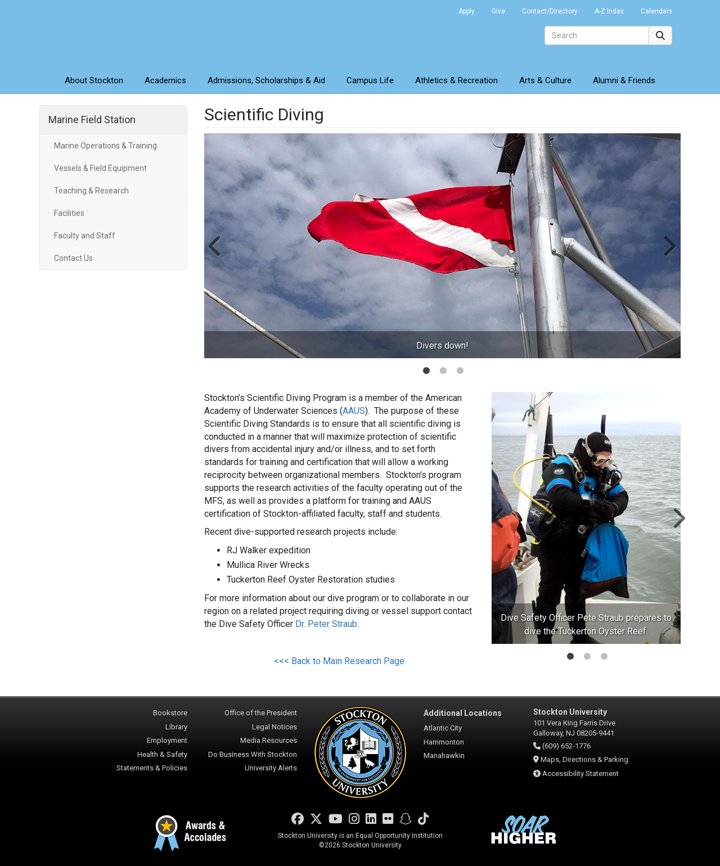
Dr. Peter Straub (326, 624)
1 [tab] (426, 371)
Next (669, 245)
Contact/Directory (550, 11)
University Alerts (271, 768)
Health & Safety (162, 754)
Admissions (266, 80)
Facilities (69, 213)
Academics (165, 80)
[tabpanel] (442, 245)
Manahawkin (444, 755)
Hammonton (444, 742)
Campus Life (370, 80)
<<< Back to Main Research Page (339, 661)
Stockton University (121, 33)
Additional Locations (463, 713)
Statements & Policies (151, 768)
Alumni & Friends (624, 80)
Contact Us (73, 258)
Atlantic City (443, 728)
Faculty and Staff (84, 235)
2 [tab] (443, 371)
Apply (466, 11)
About (94, 80)
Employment (167, 740)
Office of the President (260, 713)
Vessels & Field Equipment (100, 168)
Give (498, 11)
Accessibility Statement (580, 773)
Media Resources (268, 740)
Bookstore (170, 713)
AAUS (354, 410)
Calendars (656, 11)
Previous (216, 245)
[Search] (596, 35)
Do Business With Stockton (252, 754)
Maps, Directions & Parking (584, 759)
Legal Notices (274, 727)
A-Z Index (609, 11)
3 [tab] (460, 371)
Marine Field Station (92, 119)
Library (176, 727)
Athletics (456, 80)
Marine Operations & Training (105, 145)
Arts (545, 80)
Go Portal (435, 8)
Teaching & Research (91, 190)
